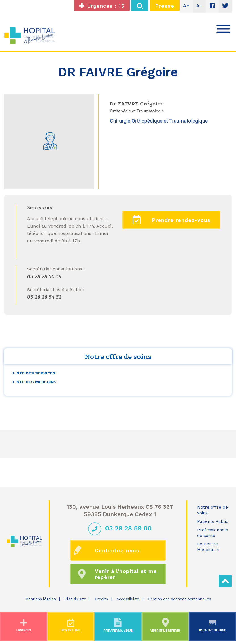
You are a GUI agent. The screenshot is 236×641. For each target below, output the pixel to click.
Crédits (101, 599)
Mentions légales (40, 599)
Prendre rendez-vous (171, 219)
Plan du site (75, 599)
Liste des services (34, 373)
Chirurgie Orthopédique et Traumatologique (159, 121)
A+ (186, 5)
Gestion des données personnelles (179, 599)
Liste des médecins (34, 382)
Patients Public (212, 521)
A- (199, 5)
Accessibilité (127, 599)
